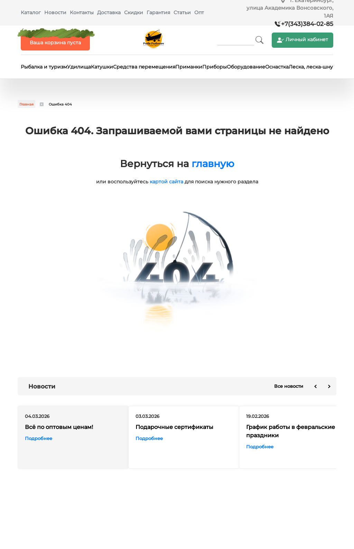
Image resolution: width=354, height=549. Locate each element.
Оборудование (246, 67)
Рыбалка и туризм (44, 67)
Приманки (188, 67)
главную (213, 164)
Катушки (102, 67)
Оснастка (277, 67)
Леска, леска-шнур (312, 67)
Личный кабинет (302, 40)
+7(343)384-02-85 (307, 23)
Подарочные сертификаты (174, 427)
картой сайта (166, 182)
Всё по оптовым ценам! (59, 427)
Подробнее (38, 438)
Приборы (214, 67)
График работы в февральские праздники (290, 431)
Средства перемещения (144, 67)
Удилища (79, 67)
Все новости (288, 386)
